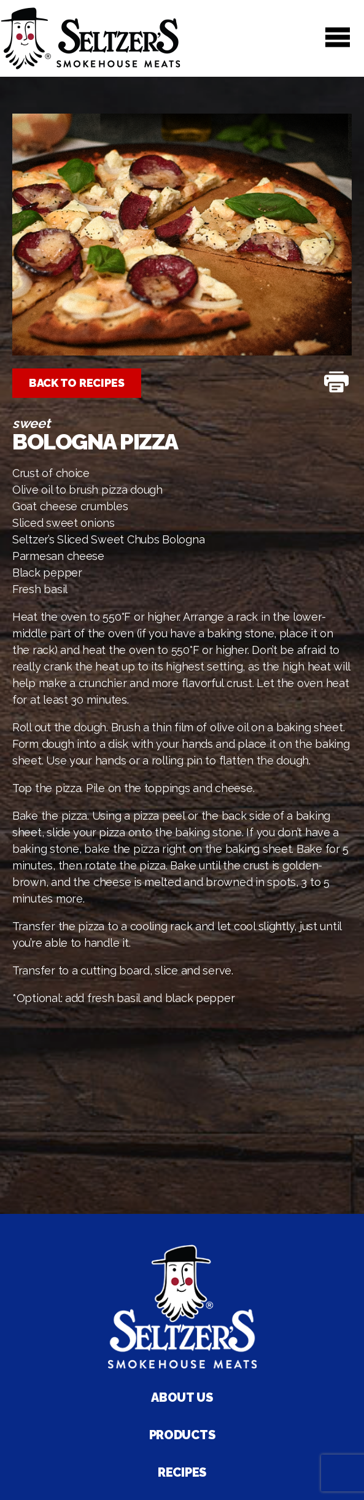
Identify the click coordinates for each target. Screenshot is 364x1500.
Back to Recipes (77, 382)
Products (182, 1435)
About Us (182, 1397)
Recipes (182, 1472)
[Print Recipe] (336, 383)
